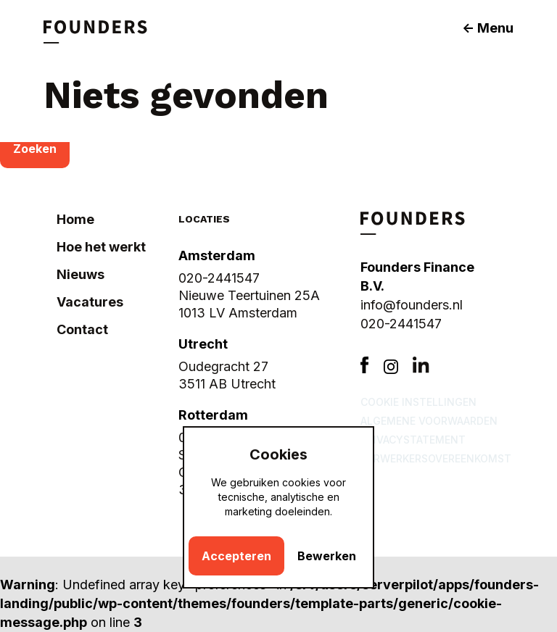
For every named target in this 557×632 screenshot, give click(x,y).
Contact (82, 329)
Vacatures (90, 301)
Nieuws (80, 274)
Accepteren (236, 556)
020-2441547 (401, 323)
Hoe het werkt (101, 246)
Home (75, 219)
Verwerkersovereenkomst (435, 458)
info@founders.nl (411, 304)
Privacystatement (413, 439)
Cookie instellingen (418, 402)
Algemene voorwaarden (429, 421)
